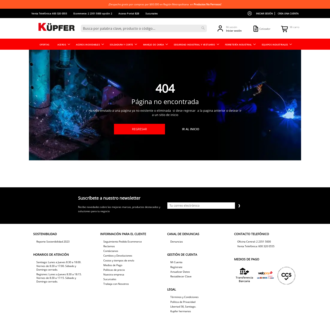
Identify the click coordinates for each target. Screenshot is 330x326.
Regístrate (176, 267)
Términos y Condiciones (184, 297)
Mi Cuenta (176, 262)
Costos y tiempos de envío (118, 260)
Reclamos (109, 246)
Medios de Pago (112, 265)
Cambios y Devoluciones (117, 255)
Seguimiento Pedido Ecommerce (122, 241)
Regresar (139, 129)
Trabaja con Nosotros (116, 284)
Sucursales (151, 13)
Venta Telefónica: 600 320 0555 (49, 13)
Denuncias (176, 241)
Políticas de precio (114, 270)
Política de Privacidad (182, 302)
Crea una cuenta (288, 13)
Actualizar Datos (180, 272)
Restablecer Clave (181, 276)
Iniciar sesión (264, 13)
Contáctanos (110, 251)
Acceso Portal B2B (128, 13)
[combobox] (144, 28)
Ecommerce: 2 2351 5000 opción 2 (92, 13)
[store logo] (56, 28)
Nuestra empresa (113, 274)
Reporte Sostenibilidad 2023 (53, 241)
